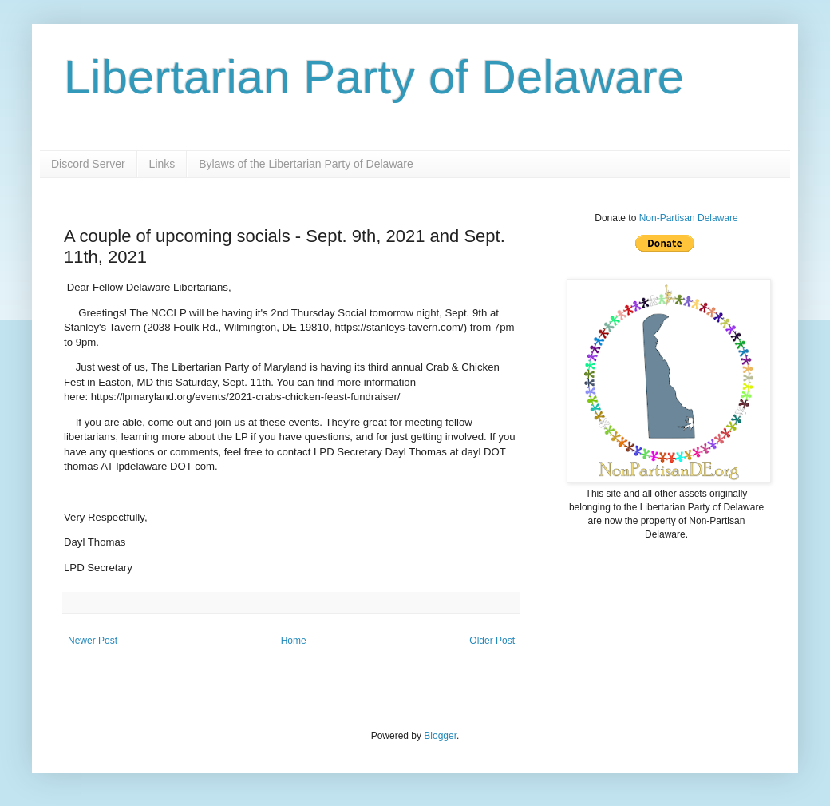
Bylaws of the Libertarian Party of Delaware (306, 163)
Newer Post (92, 640)
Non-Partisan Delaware (688, 218)
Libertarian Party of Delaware (374, 77)
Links (162, 163)
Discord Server (88, 163)
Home (293, 640)
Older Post (492, 640)
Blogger (440, 735)
